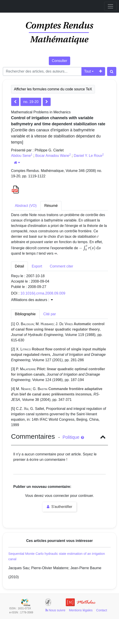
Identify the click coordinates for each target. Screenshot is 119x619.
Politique (73, 437)
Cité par (49, 314)
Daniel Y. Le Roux (88, 156)
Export (37, 266)
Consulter (59, 61)
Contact (101, 610)
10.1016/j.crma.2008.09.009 (42, 293)
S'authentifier (59, 507)
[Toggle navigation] (110, 6)
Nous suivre (55, 610)
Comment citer (61, 266)
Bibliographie (25, 314)
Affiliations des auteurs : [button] (32, 300)
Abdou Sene (21, 156)
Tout (87, 71)
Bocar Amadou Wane (52, 156)
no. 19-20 (30, 102)
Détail (19, 266)
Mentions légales (80, 610)
